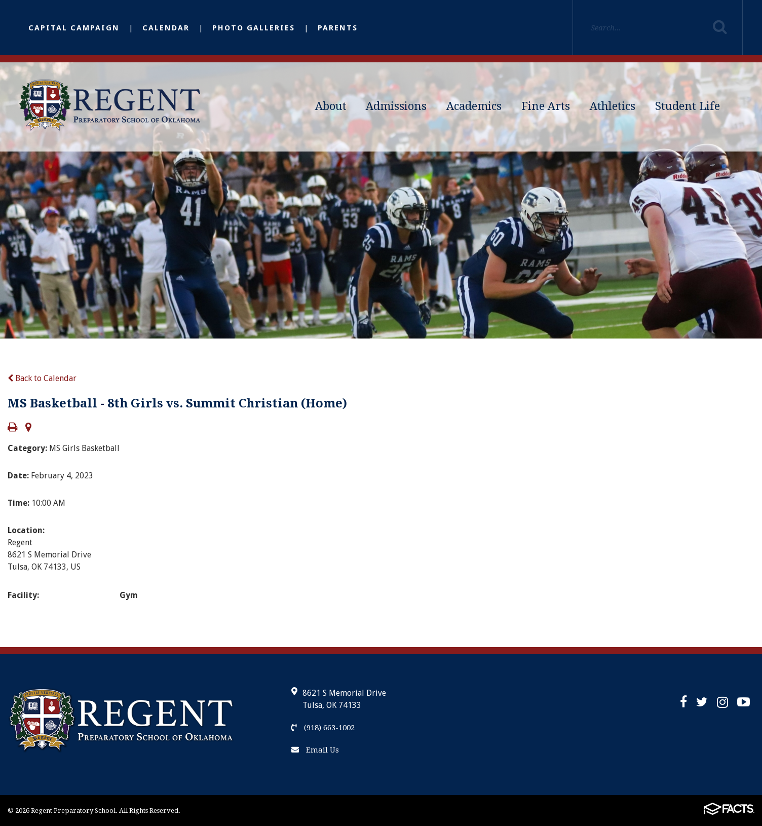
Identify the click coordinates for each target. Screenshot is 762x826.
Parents (338, 27)
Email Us (315, 750)
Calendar (165, 27)
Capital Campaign (74, 27)
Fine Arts (545, 106)
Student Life (687, 106)
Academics (474, 106)
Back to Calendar (42, 378)
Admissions (396, 106)
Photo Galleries (253, 27)
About (331, 106)
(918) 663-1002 (323, 727)
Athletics (612, 106)
